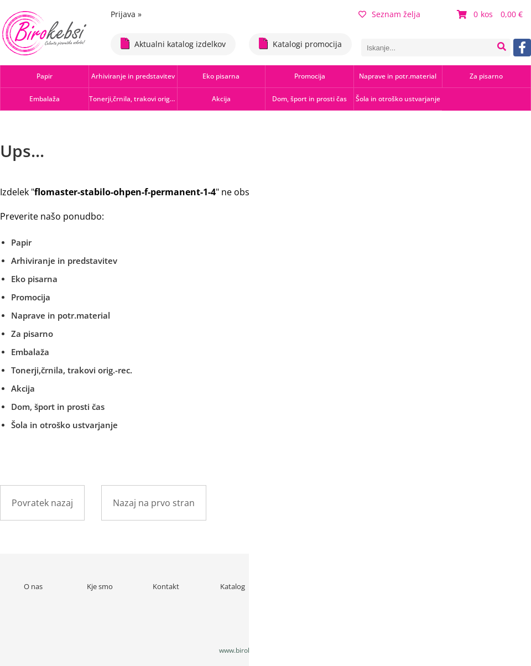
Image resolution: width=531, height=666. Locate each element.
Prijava (126, 14)
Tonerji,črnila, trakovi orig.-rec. (133, 98)
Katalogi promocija (300, 43)
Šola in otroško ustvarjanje (398, 98)
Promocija (309, 76)
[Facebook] (522, 47)
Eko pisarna (221, 76)
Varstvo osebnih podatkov (432, 591)
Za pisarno (486, 76)
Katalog (232, 586)
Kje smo (100, 586)
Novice (299, 586)
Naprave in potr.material (397, 76)
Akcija (221, 98)
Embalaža (44, 98)
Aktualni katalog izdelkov (173, 43)
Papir (45, 76)
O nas (33, 586)
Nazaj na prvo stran (154, 503)
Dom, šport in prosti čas (309, 98)
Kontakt (166, 586)
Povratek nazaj (42, 503)
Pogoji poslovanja (365, 586)
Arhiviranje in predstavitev (133, 76)
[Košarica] (491, 14)
